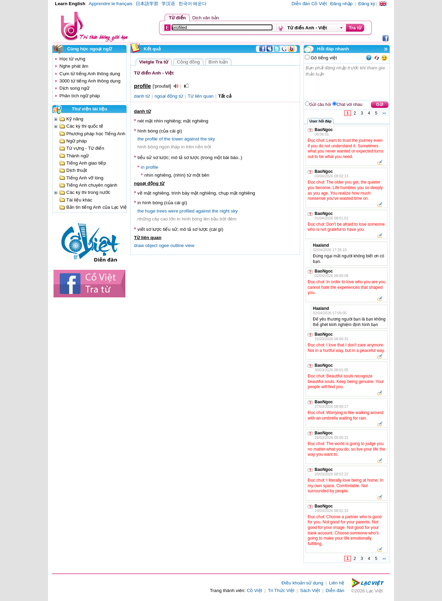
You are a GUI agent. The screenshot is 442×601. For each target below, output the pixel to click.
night (225, 211)
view (189, 245)
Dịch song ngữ (74, 88)
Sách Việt (310, 590)
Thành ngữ (77, 155)
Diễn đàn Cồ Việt (309, 3)
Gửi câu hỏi (320, 104)
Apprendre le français (111, 3)
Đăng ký (366, 3)
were (173, 211)
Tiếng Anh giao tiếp (86, 163)
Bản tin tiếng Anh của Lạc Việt (97, 207)
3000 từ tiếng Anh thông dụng (90, 80)
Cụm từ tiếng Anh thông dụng (89, 73)
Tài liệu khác (79, 200)
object (151, 245)
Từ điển (177, 17)
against (191, 138)
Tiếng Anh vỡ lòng (84, 177)
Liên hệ (336, 582)
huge (150, 211)
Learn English (70, 3)
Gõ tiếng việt (323, 57)
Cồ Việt (254, 590)
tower (177, 138)
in (142, 167)
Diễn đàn (335, 590)
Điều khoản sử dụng (302, 582)
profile (151, 138)
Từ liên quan (201, 96)
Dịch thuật (76, 170)
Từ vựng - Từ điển (85, 148)
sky (211, 138)
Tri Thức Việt (281, 590)
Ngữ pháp (76, 141)
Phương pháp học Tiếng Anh (95, 133)
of (161, 138)
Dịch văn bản (205, 17)
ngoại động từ (169, 96)
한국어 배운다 (193, 3)
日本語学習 (147, 3)
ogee (164, 245)
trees (162, 211)
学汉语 (168, 3)
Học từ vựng (72, 58)
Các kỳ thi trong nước (88, 192)
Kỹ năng (74, 118)
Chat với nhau (349, 104)
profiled (187, 211)
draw (139, 245)
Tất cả (224, 96)
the (140, 138)
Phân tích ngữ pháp (79, 95)
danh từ (142, 96)
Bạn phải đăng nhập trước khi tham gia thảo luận (347, 82)
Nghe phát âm (73, 66)
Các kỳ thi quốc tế (84, 126)
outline (177, 245)
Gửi (379, 104)
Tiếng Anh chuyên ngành (91, 185)
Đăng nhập (341, 3)
